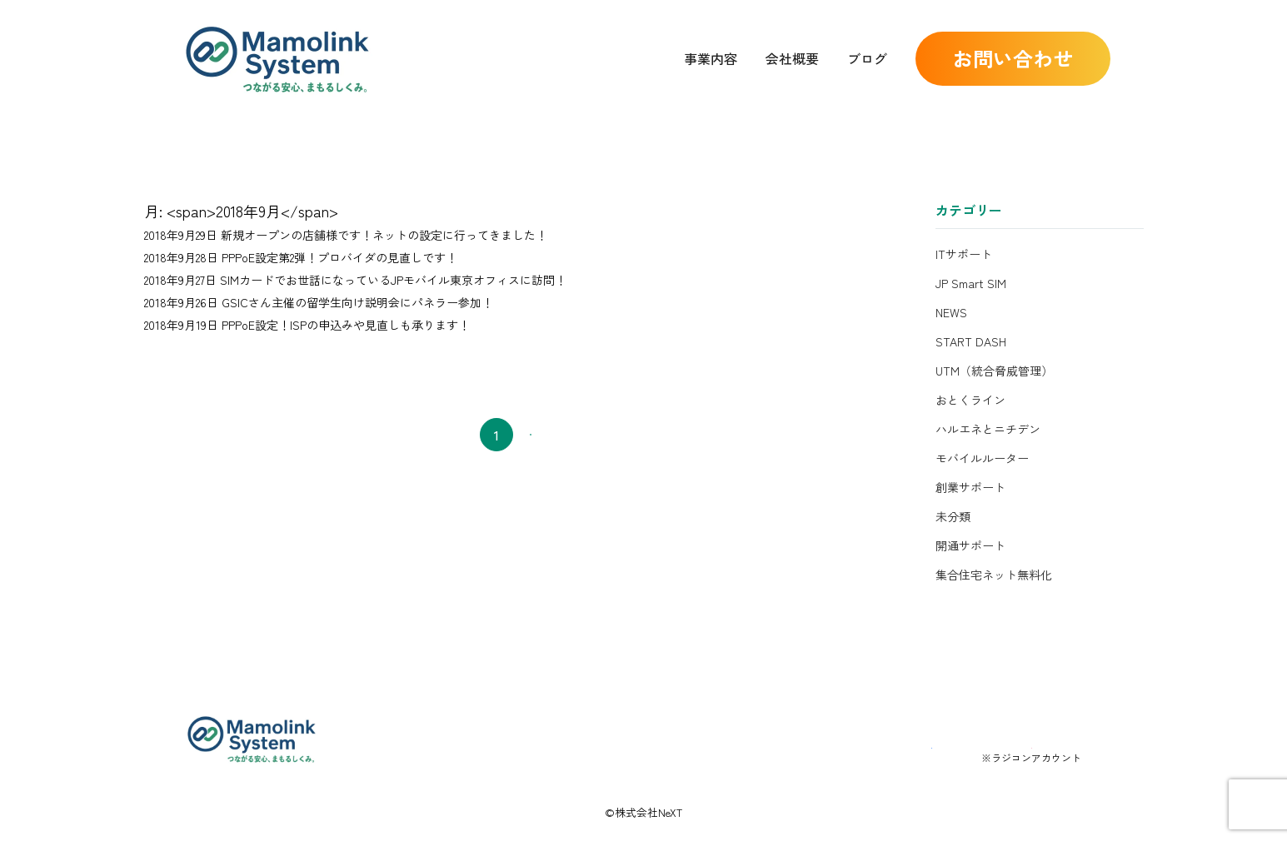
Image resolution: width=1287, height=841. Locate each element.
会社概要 (792, 58)
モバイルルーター (982, 458)
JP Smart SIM (970, 283)
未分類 (952, 516)
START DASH (970, 341)
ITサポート (963, 254)
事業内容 (710, 58)
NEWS (951, 312)
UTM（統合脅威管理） (994, 370)
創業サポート (970, 487)
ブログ (867, 58)
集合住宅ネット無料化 (993, 574)
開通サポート (970, 545)
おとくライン (970, 399)
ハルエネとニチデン (987, 428)
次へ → (561, 434)
